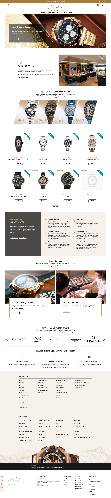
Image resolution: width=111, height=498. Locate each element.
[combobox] (90, 5)
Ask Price (19, 163)
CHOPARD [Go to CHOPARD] (77, 423)
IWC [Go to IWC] (57, 429)
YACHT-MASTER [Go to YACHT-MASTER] (23, 407)
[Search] (97, 5)
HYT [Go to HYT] (39, 429)
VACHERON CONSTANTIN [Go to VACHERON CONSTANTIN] (82, 437)
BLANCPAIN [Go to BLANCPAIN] (59, 420)
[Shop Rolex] (15, 39)
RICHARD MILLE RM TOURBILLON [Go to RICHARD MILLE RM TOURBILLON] (81, 382)
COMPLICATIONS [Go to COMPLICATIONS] (60, 387)
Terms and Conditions (79, 478)
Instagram (93, 491)
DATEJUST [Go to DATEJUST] (21, 382)
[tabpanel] (55, 170)
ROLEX (43, 157)
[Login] (100, 5)
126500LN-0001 (43, 159)
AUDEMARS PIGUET (92, 157)
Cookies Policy (78, 482)
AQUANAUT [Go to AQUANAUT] (58, 382)
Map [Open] (38, 484)
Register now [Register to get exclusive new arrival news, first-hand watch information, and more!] (77, 466)
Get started (15, 312)
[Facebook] (8, 5)
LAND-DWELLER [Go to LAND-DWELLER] (22, 400)
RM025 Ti (92, 196)
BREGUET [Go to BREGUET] (77, 420)
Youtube (93, 494)
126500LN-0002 (67, 159)
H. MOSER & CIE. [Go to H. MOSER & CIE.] (79, 426)
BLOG (70, 12)
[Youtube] (13, 5)
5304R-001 (43, 196)
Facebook (93, 489)
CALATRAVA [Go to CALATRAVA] (59, 385)
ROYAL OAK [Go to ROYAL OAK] (40, 385)
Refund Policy (60, 367)
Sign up (61, 1)
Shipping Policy (78, 486)
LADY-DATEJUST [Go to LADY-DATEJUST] (23, 392)
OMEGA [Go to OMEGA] (21, 434)
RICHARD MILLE (19, 157)
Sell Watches (51, 12)
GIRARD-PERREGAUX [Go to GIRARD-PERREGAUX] (44, 426)
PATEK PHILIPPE (43, 194)
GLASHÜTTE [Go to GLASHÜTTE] (59, 426)
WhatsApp (93, 484)
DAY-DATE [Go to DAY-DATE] (21, 385)
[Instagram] (11, 5)
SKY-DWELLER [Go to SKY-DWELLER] (22, 402)
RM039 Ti (67, 196)
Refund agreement (79, 484)
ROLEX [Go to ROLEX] (21, 380)
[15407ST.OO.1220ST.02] (92, 144)
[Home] (55, 7)
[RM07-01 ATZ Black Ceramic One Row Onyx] (19, 144)
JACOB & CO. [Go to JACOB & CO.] (78, 429)
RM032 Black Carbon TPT (18, 196)
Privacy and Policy (78, 480)
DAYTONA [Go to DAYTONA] (21, 387)
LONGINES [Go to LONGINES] (41, 431)
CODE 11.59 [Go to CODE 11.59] (40, 382)
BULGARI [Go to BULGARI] (22, 423)
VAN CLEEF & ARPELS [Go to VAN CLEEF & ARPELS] (25, 440)
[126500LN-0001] (43, 144)
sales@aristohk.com (95, 481)
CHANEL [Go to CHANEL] (58, 423)
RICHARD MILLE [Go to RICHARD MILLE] (79, 380)
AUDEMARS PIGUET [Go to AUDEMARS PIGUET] (44, 380)
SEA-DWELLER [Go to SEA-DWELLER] (22, 397)
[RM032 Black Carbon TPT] (19, 181)
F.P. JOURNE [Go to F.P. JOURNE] (23, 426)
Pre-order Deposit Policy (80, 488)
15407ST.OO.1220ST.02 (92, 159)
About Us (59, 12)
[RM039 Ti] (68, 181)
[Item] (9, 44)
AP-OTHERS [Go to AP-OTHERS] (40, 392)
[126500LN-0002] (68, 144)
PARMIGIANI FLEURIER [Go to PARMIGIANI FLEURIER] (62, 434)
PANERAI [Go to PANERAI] (40, 434)
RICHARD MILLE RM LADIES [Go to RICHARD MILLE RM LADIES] (80, 387)
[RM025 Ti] (92, 181)
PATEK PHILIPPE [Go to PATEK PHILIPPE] (61, 380)
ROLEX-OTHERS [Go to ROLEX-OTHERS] (23, 410)
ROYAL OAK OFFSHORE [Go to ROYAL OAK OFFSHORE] (43, 390)
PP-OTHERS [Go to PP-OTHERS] (58, 397)
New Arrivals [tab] (55, 128)
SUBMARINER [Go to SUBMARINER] (22, 405)
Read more (55, 206)
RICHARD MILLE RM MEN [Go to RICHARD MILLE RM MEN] (79, 385)
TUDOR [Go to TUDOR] (58, 437)
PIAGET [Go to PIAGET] (76, 434)
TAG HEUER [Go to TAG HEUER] (41, 437)
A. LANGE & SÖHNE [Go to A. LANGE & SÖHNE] (25, 420)
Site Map (65, 484)
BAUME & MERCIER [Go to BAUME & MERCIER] (43, 420)
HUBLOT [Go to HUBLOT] (22, 429)
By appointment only (55, 481)
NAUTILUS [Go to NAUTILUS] (58, 395)
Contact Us (66, 311)
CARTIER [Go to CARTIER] (40, 423)
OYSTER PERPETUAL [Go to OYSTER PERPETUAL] (24, 395)
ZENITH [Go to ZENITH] (40, 440)
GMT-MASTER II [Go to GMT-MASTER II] (22, 390)
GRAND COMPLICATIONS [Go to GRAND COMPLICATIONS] (61, 392)
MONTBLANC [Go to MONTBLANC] (78, 431)
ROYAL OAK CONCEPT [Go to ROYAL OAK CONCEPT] (43, 387)
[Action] (1, 490)
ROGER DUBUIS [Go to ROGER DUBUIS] (24, 437)
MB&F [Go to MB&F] (57, 431)
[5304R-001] (43, 181)
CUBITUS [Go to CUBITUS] (58, 390)
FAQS (65, 12)
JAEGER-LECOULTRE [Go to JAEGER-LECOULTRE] (25, 431)
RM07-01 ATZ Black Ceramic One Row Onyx (18, 160)
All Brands (42, 12)
